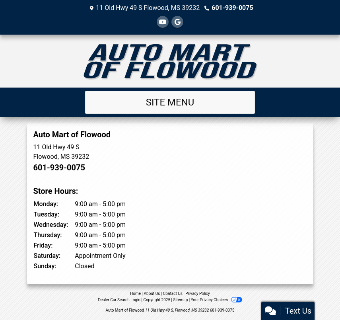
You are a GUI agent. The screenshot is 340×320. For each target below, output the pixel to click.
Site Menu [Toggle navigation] (170, 102)
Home (135, 293)
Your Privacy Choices (216, 300)
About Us (152, 293)
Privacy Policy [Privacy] (197, 293)
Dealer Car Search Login (119, 300)
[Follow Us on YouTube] (163, 22)
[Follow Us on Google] (177, 22)
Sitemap (180, 300)
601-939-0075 (232, 8)
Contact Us (173, 293)
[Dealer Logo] (170, 61)
